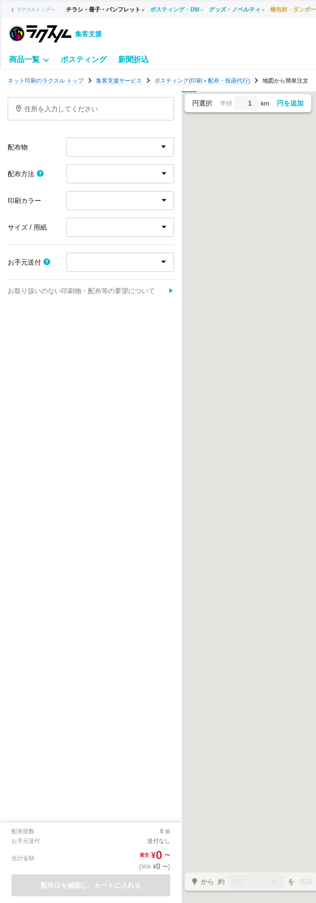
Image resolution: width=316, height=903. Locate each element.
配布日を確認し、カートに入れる (91, 885)
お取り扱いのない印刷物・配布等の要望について (91, 290)
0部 (256, 882)
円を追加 (290, 103)
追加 (305, 881)
